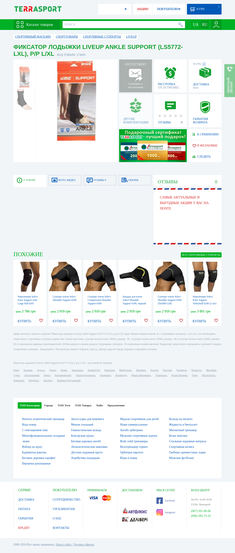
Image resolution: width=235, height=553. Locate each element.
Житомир (211, 370)
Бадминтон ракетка (34, 452)
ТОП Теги (64, 405)
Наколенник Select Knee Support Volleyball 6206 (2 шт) (204, 300)
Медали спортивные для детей (139, 419)
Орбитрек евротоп (131, 452)
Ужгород (48, 380)
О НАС (57, 518)
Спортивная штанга (181, 446)
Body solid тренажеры (134, 441)
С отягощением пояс (35, 430)
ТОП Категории (30, 405)
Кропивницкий (63, 375)
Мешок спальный (82, 424)
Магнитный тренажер (183, 430)
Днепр (52, 370)
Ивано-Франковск (141, 375)
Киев (16, 370)
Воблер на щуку (32, 446)
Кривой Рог (94, 370)
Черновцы (105, 375)
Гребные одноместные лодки (187, 452)
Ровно (47, 375)
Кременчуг (121, 375)
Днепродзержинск (85, 375)
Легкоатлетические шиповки (89, 446)
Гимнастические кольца (86, 430)
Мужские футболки (181, 458)
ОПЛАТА (24, 509)
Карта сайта (63, 544)
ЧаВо (99, 405)
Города (48, 405)
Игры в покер (128, 458)
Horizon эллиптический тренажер (43, 419)
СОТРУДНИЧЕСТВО (66, 499)
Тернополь (161, 375)
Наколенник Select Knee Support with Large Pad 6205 (28, 300)
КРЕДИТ (24, 527)
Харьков (27, 370)
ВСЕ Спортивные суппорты (201, 254)
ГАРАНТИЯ (25, 518)
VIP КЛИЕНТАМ (64, 509)
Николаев (109, 370)
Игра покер (29, 424)
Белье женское (178, 435)
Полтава (167, 370)
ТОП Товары (83, 405)
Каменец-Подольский (68, 380)
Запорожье (77, 370)
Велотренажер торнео (134, 446)
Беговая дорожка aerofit (86, 441)
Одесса (41, 370)
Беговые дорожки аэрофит (38, 458)
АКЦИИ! (143, 9)
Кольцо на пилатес (181, 419)
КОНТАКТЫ (61, 527)
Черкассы (196, 370)
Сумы (16, 375)
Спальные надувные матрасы (187, 441)
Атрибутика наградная (85, 458)
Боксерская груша (82, 435)
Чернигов (181, 370)
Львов (64, 370)
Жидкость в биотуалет (183, 424)
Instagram (165, 512)
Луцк (194, 375)
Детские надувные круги (86, 452)
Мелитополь (208, 375)
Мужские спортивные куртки (138, 435)
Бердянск (34, 380)
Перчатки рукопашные (36, 463)
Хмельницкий (31, 375)
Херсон (154, 370)
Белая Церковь (179, 375)
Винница (141, 370)
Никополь (18, 380)
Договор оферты (83, 544)
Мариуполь (125, 370)
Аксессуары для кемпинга (87, 419)
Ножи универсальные (133, 424)
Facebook (165, 500)
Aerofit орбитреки (131, 430)
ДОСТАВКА (26, 499)
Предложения (116, 405)
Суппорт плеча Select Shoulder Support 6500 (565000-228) (169, 300)
